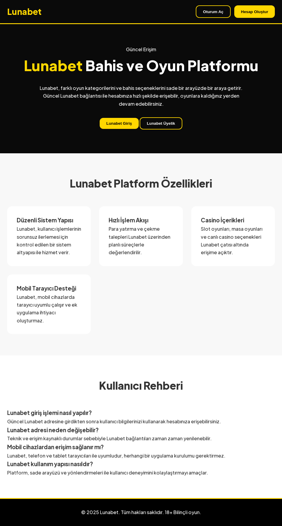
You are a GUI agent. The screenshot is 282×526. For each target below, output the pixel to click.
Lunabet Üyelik (161, 123)
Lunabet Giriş (119, 123)
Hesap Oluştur (254, 12)
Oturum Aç (213, 12)
